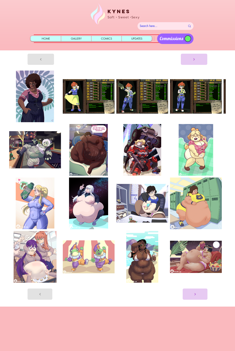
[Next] (194, 59)
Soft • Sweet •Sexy (124, 17)
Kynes (119, 11)
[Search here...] (160, 26)
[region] (175, 39)
